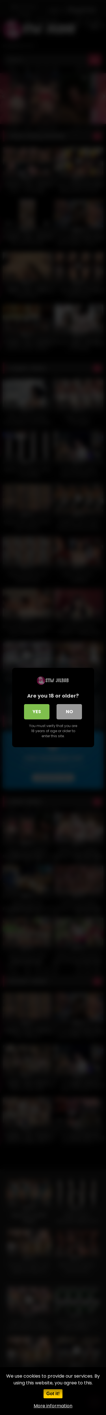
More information (53, 1406)
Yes (37, 711)
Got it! (53, 1393)
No (69, 711)
